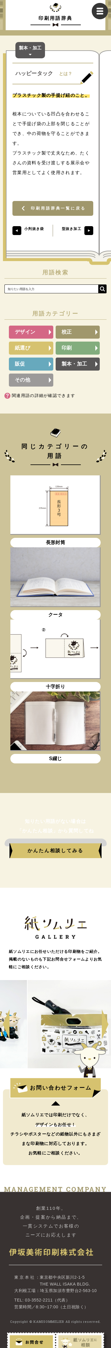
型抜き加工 (72, 229)
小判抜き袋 (34, 229)
